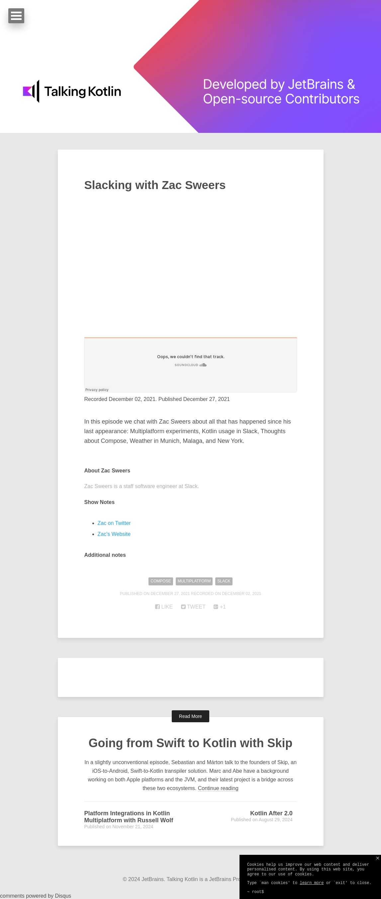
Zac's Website (114, 534)
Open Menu (16, 15)
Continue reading (218, 788)
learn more (312, 883)
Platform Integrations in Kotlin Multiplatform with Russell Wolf (128, 817)
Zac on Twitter (114, 523)
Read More (190, 716)
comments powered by (35, 896)
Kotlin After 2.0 (271, 813)
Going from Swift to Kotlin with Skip (191, 743)
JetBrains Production (233, 879)
